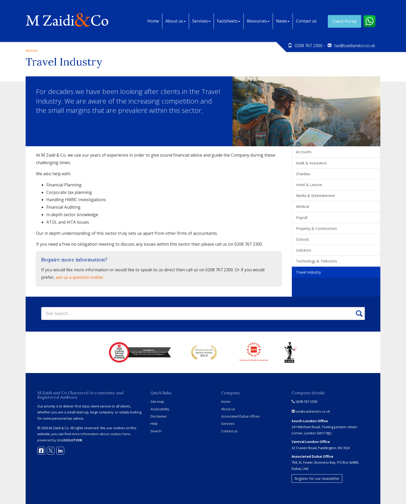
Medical (302, 206)
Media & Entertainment (315, 195)
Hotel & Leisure (309, 184)
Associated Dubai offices (240, 416)
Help (154, 423)
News (282, 21)
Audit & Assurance (311, 162)
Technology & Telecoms (316, 261)
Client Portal (344, 21)
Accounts (303, 151)
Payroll (301, 217)
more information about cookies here (100, 434)
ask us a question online (79, 277)
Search (156, 431)
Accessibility (159, 409)
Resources (258, 21)
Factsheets (228, 21)
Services (201, 21)
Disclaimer (158, 416)
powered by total (59, 440)
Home (153, 21)
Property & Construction (316, 228)
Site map (157, 401)
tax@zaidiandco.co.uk (354, 45)
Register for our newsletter (316, 478)
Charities (303, 173)
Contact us (306, 21)
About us (175, 21)
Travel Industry (308, 272)
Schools (302, 239)
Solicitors (303, 250)
